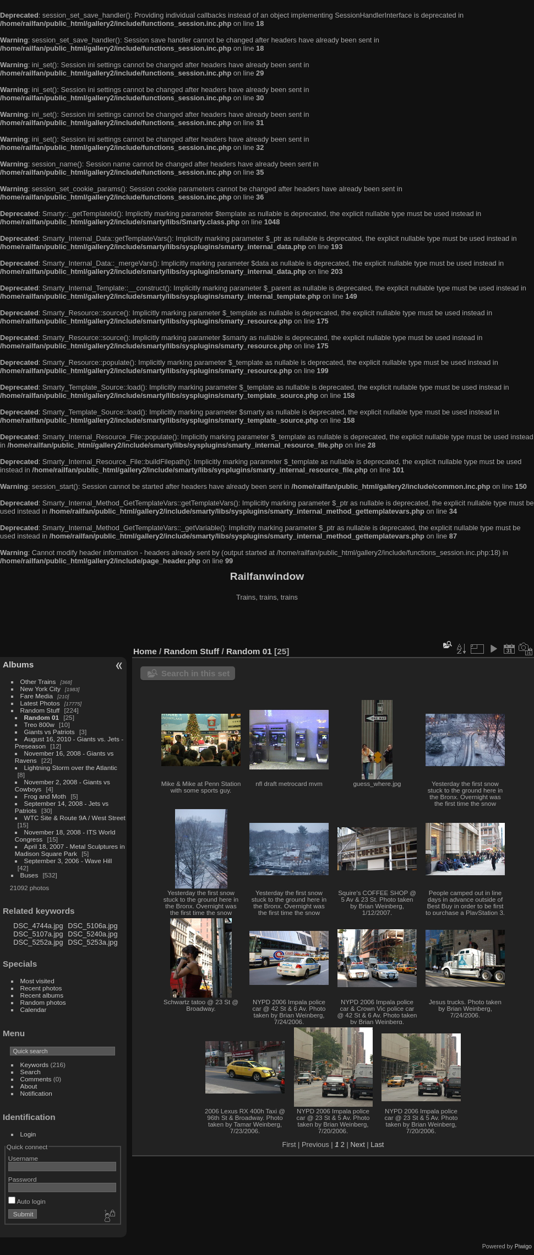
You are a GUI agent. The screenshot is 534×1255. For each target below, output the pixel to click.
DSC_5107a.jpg (38, 934)
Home (145, 651)
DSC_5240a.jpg (92, 934)
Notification (36, 1093)
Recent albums (41, 995)
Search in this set (195, 673)
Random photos (43, 1002)
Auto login (27, 1201)
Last (377, 1144)
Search (30, 1071)
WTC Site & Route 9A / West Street (75, 817)
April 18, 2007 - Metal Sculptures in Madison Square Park (70, 850)
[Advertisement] (267, 625)
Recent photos (41, 988)
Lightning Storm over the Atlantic (70, 767)
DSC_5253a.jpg (92, 942)
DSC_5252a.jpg (38, 942)
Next (357, 1144)
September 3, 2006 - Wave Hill (68, 860)
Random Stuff (40, 710)
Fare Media (36, 695)
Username (23, 1158)
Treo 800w (39, 724)
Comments (36, 1078)
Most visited (37, 980)
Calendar (33, 1009)
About (28, 1086)
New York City (40, 688)
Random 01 (41, 717)
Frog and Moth (45, 796)
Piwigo (523, 1246)
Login (28, 1134)
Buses (29, 875)
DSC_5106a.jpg (92, 926)
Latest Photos (40, 703)
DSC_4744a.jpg (38, 926)
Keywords (34, 1064)
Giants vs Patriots (49, 731)
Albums (18, 664)
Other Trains (38, 681)
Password (22, 1179)
